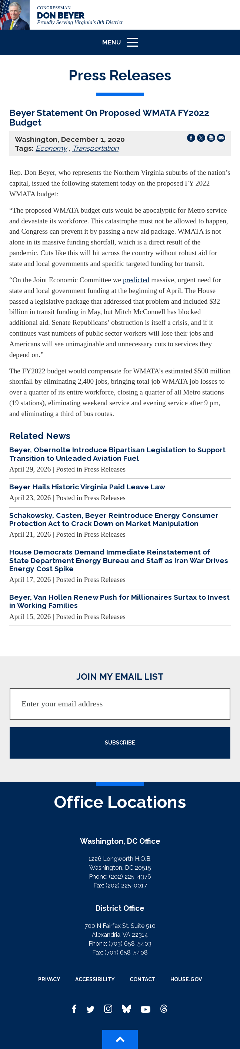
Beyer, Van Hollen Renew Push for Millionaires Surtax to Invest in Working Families (119, 601)
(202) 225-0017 (126, 885)
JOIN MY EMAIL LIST (120, 676)
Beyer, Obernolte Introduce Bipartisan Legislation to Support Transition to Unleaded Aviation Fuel (117, 454)
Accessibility (95, 979)
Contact (143, 979)
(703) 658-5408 (126, 952)
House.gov (186, 979)
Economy (51, 148)
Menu (122, 45)
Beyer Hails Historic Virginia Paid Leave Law (87, 487)
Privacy (49, 979)
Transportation (95, 148)
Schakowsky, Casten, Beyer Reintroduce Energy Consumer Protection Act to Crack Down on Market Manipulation (114, 519)
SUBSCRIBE (120, 743)
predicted (136, 280)
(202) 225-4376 (130, 876)
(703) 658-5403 (130, 943)
